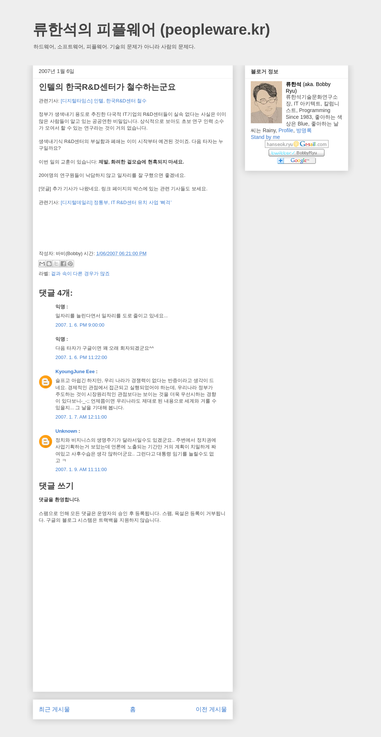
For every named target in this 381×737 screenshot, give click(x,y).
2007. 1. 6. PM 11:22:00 (81, 357)
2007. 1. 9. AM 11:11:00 (81, 469)
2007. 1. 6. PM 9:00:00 (80, 325)
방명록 (304, 130)
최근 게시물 (54, 709)
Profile (285, 130)
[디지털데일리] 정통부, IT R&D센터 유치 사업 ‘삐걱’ (116, 202)
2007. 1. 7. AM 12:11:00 (81, 417)
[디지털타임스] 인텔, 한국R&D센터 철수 (104, 101)
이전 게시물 (211, 709)
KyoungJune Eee (75, 371)
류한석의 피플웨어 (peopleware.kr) (151, 29)
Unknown (66, 431)
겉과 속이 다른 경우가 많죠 (80, 273)
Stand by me (265, 137)
